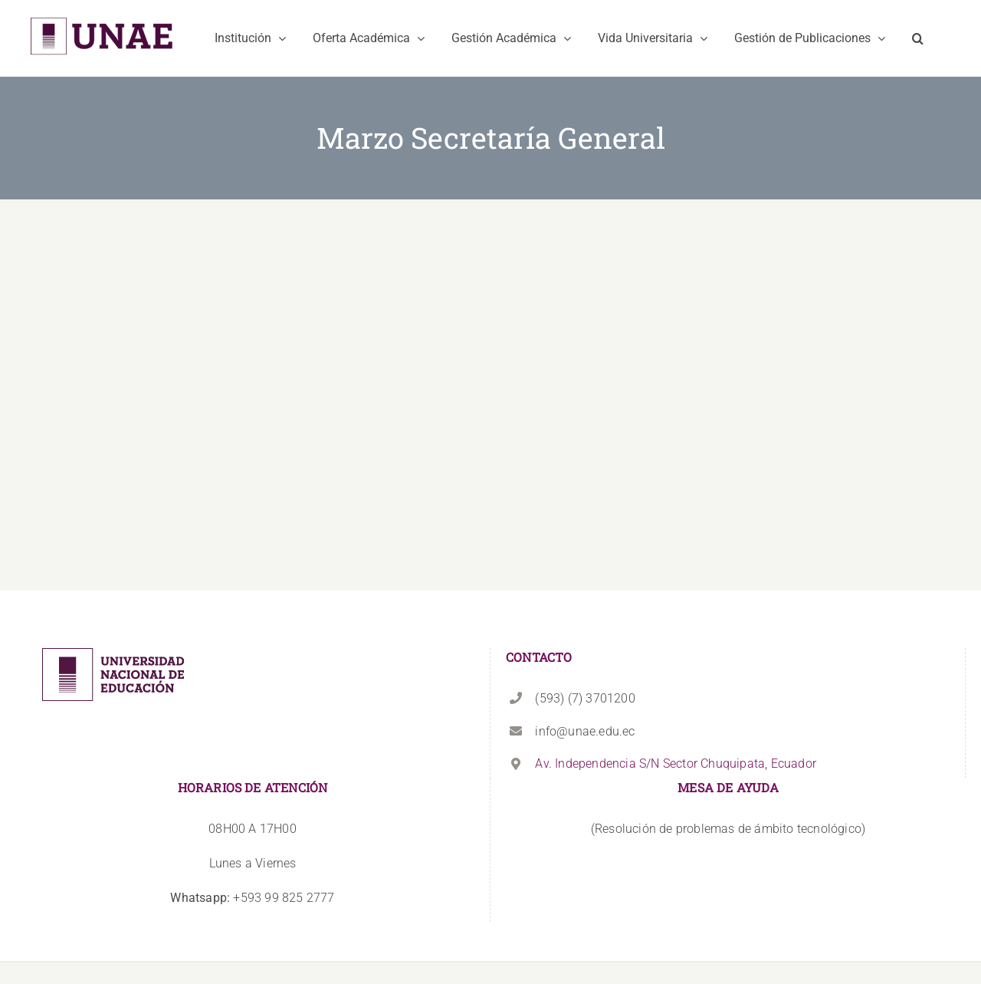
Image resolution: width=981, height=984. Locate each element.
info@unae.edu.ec (585, 731)
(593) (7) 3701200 (585, 698)
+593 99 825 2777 (252, 897)
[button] (918, 38)
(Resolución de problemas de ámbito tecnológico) (728, 828)
